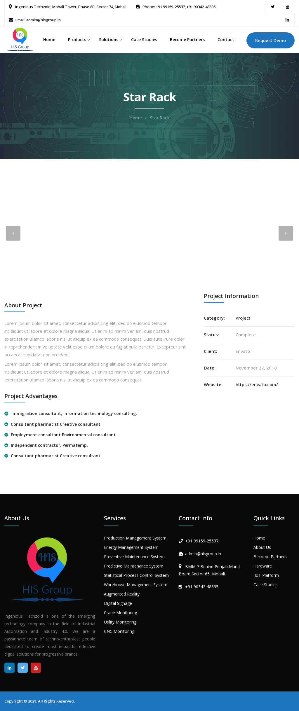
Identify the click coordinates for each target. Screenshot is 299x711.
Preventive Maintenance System (134, 556)
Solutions (108, 39)
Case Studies (144, 39)
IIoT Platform (266, 575)
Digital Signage (118, 603)
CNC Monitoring (119, 631)
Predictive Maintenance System (133, 566)
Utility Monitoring (120, 622)
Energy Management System (131, 547)
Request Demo (270, 40)
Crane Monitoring (120, 612)
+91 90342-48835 (201, 586)
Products (77, 39)
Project (243, 318)
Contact (226, 39)
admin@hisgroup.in (203, 553)
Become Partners (187, 39)
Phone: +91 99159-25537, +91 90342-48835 (178, 6)
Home (49, 39)
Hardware (262, 566)
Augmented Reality (122, 594)
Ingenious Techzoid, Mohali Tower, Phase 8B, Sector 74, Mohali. (70, 6)
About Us (262, 547)
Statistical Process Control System (136, 575)
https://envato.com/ (257, 384)
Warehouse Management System (135, 584)
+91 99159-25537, (202, 541)
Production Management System (135, 538)
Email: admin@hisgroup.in (38, 19)
